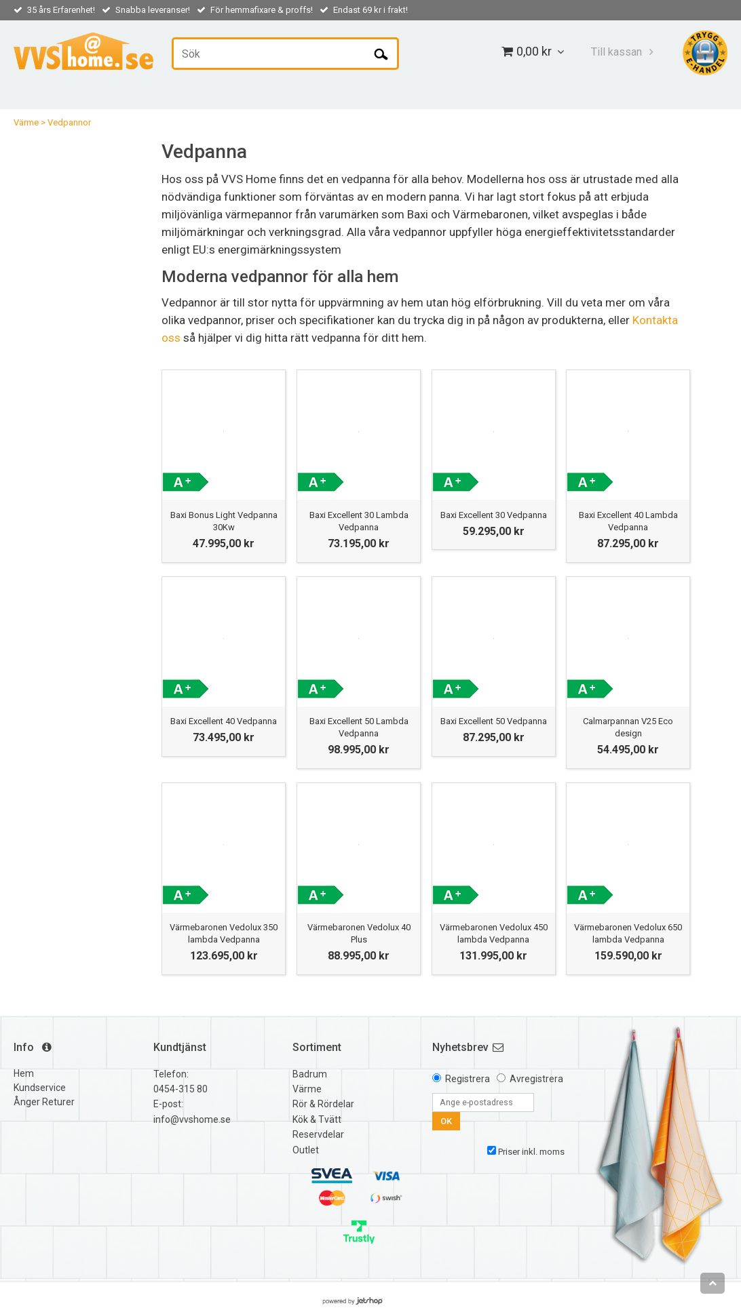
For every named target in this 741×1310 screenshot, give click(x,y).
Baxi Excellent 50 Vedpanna (493, 721)
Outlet (305, 1150)
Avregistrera (536, 1078)
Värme (26, 122)
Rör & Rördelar (323, 1103)
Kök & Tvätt (316, 1119)
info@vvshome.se (192, 1119)
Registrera (467, 1078)
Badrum (309, 1074)
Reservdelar (318, 1134)
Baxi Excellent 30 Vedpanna (493, 515)
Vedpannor (69, 122)
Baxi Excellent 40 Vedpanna (223, 721)
